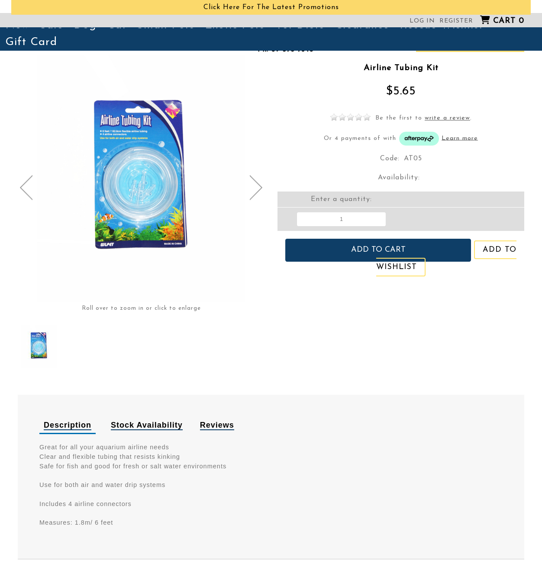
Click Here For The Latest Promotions (271, 7)
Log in (422, 21)
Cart (508, 21)
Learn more (460, 138)
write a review (447, 118)
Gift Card (31, 42)
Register (456, 21)
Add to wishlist (451, 248)
